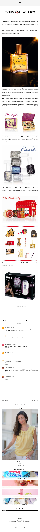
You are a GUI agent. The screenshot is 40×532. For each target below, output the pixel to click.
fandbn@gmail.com (20, 465)
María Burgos (7, 327)
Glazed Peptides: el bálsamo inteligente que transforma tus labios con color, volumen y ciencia (20, 495)
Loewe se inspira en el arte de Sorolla (20, 504)
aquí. (12, 265)
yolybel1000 (7, 367)
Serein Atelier (22, 527)
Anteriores (35, 400)
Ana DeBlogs (7, 376)
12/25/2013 (12, 367)
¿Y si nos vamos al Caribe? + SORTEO (20, 478)
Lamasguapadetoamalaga (10, 359)
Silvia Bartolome (8, 344)
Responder (6, 356)
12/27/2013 (12, 376)
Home (19, 400)
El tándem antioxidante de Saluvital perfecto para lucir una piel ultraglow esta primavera (20, 487)
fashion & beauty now (11, 336)
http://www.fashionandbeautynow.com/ (23, 520)
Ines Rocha (7, 352)
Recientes (5, 400)
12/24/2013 (12, 327)
